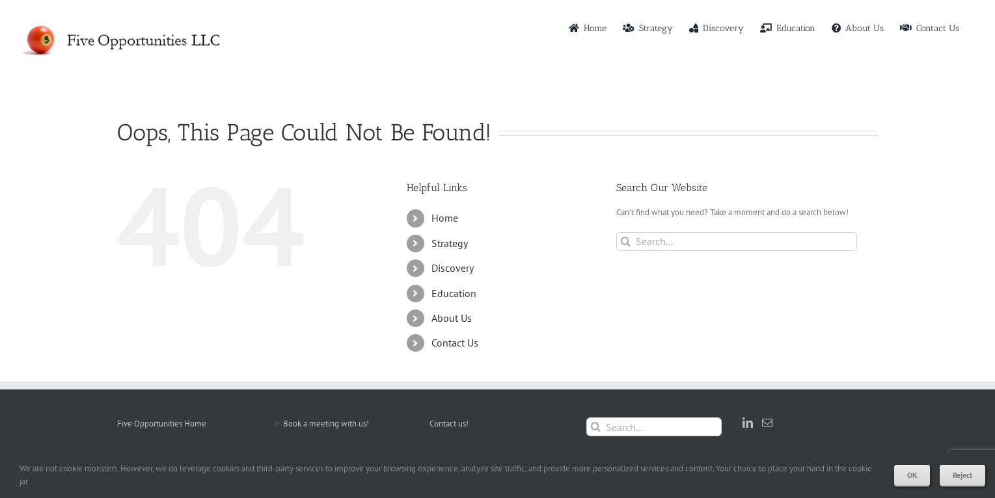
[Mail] (767, 422)
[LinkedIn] (748, 422)
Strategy (449, 243)
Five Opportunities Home (161, 423)
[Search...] (736, 241)
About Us (451, 317)
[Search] (625, 241)
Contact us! (449, 423)
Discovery (452, 267)
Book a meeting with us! (326, 423)
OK (912, 475)
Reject (962, 475)
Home (444, 217)
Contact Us (454, 342)
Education (453, 293)
